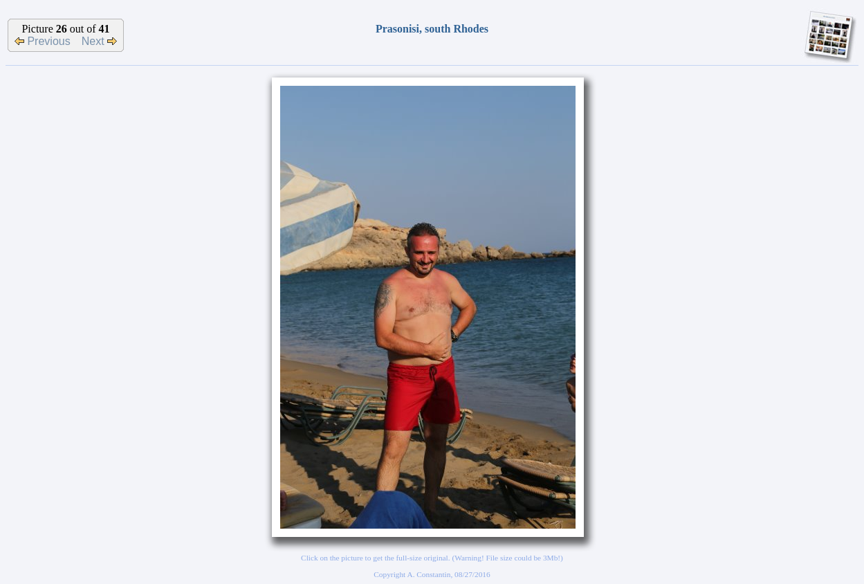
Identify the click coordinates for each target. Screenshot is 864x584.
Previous (43, 41)
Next (99, 41)
